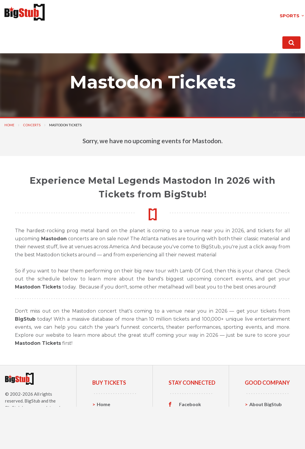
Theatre (106, 429)
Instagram (190, 420)
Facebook (190, 402)
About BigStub (182, 38)
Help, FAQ (260, 420)
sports (67, 13)
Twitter (187, 411)
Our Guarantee (266, 429)
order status (255, 38)
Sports (104, 411)
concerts (105, 13)
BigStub (32, 398)
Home (9, 122)
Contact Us (261, 411)
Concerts (32, 122)
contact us (219, 38)
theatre (144, 13)
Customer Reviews (190, 431)
